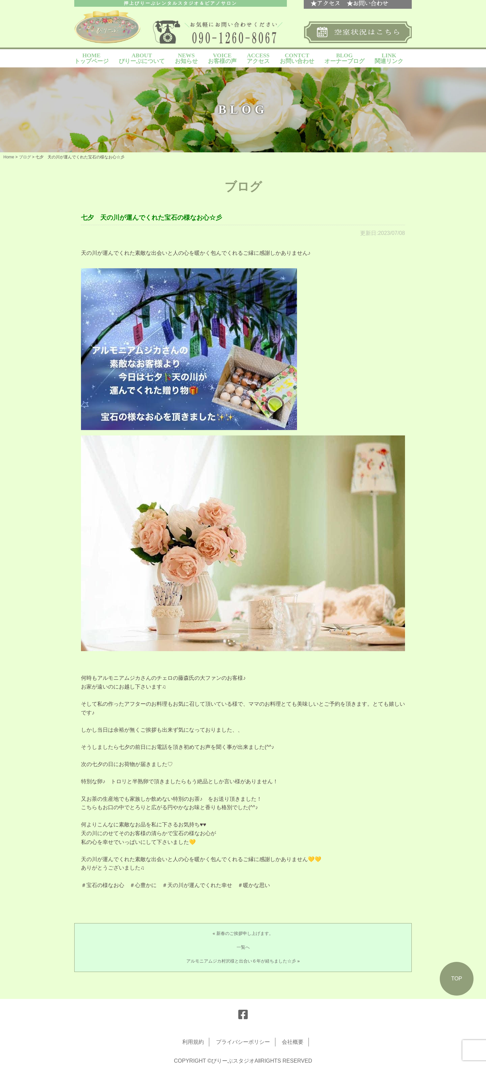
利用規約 (193, 1042)
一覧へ (243, 947)
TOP (456, 978)
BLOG (344, 58)
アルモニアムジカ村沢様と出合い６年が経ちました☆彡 (241, 961)
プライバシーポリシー (243, 1042)
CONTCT (297, 58)
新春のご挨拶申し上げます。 (244, 933)
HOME (91, 58)
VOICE (222, 58)
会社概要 (292, 1042)
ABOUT (142, 58)
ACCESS (258, 58)
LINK (389, 58)
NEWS (186, 58)
